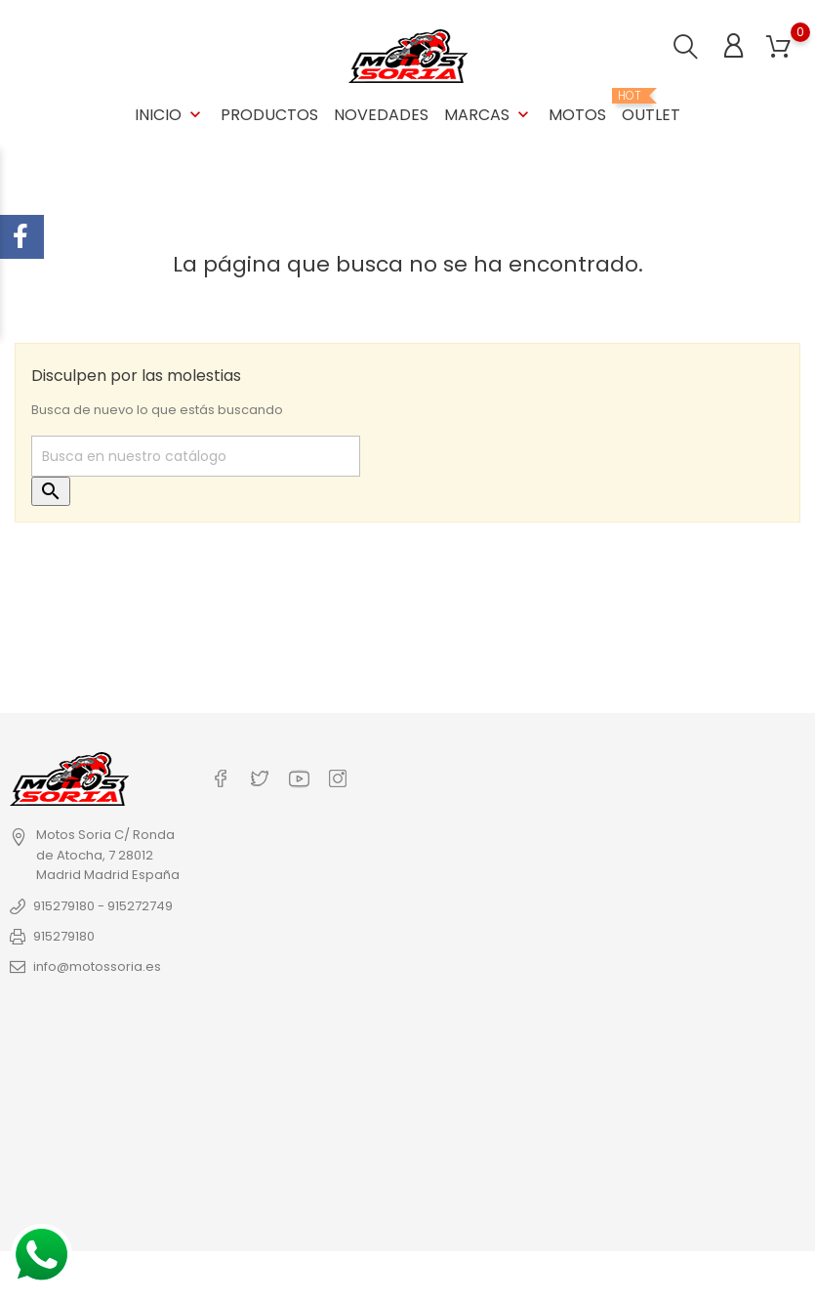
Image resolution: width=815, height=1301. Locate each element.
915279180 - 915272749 (103, 906)
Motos (577, 115)
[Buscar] (195, 456)
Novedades (381, 115)
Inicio (170, 115)
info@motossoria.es (97, 966)
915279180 (64, 936)
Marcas (488, 115)
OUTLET (651, 107)
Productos (269, 115)
